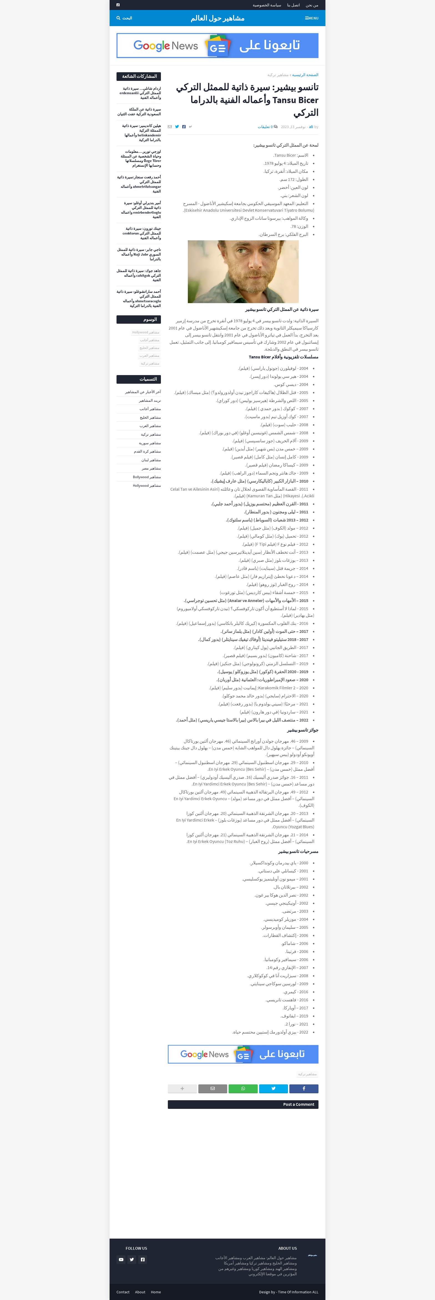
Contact (123, 1291)
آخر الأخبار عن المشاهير (143, 392)
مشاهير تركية (278, 74)
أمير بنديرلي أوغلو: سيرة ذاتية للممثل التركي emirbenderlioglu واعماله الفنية (141, 210)
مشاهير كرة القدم (147, 451)
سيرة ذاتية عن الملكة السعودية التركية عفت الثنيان (139, 111)
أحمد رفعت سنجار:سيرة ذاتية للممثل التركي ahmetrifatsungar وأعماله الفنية (139, 184)
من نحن (312, 5)
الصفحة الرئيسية (305, 74)
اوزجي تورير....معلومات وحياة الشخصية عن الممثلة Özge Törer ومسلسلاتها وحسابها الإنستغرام (141, 158)
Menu (313, 18)
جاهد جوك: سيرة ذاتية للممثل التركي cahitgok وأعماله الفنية (139, 276)
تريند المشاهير (150, 400)
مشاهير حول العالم (217, 18)
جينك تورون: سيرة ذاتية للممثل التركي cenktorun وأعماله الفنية (142, 233)
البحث (127, 18)
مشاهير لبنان (151, 460)
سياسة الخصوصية (267, 5)
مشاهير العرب (149, 355)
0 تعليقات (265, 126)
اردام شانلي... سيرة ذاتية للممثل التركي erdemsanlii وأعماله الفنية (140, 93)
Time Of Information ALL (298, 1291)
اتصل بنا (293, 5)
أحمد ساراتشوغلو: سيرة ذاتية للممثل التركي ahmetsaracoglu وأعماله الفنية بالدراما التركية (139, 299)
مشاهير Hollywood (145, 332)
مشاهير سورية (150, 443)
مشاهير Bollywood (147, 477)
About (140, 1291)
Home (156, 1291)
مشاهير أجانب (149, 340)
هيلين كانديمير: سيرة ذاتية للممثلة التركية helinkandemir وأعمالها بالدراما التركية (141, 133)
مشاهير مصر (151, 468)
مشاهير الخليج (149, 348)
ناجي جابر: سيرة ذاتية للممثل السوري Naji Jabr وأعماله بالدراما (139, 254)
